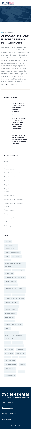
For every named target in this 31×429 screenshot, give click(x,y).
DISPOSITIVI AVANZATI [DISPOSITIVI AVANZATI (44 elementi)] (11, 284)
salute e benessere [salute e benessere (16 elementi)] (10, 364)
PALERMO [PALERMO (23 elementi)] (7, 357)
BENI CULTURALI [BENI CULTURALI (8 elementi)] (16, 256)
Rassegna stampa (8, 32)
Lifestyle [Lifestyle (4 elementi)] (7, 328)
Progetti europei (9, 177)
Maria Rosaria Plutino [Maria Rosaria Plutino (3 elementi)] (11, 332)
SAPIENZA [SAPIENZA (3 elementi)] (22, 364)
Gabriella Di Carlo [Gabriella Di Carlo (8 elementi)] (10, 313)
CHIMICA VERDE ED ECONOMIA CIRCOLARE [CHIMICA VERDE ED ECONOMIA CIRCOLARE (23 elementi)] (13, 265)
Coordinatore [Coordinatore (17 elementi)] (9, 273)
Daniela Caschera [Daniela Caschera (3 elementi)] (10, 281)
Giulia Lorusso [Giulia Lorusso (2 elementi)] (9, 317)
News (5, 165)
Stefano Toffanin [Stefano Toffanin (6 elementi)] (10, 368)
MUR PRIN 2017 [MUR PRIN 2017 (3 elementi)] (21, 349)
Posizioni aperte (9, 169)
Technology (7, 226)
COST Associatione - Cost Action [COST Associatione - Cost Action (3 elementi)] (15, 277)
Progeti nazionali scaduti (12, 173)
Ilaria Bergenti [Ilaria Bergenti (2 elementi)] (9, 321)
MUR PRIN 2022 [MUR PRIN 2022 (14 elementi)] (20, 353)
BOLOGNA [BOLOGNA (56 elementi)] (7, 260)
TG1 (16, 84)
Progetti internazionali (11, 181)
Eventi (6, 161)
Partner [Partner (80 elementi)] (22, 357)
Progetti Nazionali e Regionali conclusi (13, 204)
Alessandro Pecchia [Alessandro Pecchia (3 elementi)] (11, 245)
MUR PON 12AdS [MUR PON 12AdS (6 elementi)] (9, 349)
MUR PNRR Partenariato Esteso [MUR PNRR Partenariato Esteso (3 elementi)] (14, 345)
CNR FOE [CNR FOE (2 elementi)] (7, 270)
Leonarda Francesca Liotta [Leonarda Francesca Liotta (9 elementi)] (13, 324)
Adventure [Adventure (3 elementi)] (8, 241)
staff (5, 222)
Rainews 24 (8, 84)
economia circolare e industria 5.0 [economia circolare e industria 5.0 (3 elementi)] (14, 290)
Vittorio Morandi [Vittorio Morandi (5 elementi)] (10, 375)
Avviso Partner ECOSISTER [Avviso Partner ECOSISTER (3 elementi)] (12, 252)
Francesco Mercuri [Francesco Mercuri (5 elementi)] (11, 309)
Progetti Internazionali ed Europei (15, 185)
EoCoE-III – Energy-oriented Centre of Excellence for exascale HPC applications (18, 107)
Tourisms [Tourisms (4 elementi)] (21, 371)
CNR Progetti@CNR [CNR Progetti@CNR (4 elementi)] (18, 270)
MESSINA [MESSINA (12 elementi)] (7, 342)
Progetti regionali (9, 210)
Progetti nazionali (9, 195)
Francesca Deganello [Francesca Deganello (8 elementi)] (11, 302)
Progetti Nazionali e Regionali (13, 199)
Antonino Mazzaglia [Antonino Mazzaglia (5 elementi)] (11, 248)
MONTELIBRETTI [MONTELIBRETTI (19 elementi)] (17, 342)
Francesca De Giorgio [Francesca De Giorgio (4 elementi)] (11, 306)
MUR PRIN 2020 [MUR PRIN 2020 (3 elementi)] (9, 353)
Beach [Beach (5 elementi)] (7, 256)
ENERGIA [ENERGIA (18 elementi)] (7, 294)
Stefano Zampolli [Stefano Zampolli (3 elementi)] (10, 371)
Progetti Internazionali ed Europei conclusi (15, 190)
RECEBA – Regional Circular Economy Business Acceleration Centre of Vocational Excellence (19, 139)
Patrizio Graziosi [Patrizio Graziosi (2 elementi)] (10, 360)
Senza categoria (9, 218)
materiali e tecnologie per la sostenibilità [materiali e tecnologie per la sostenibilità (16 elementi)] (14, 337)
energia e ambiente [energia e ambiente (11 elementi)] (18, 294)
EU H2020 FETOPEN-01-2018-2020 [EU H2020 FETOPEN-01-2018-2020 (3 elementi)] (14, 298)
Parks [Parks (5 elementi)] (15, 357)
